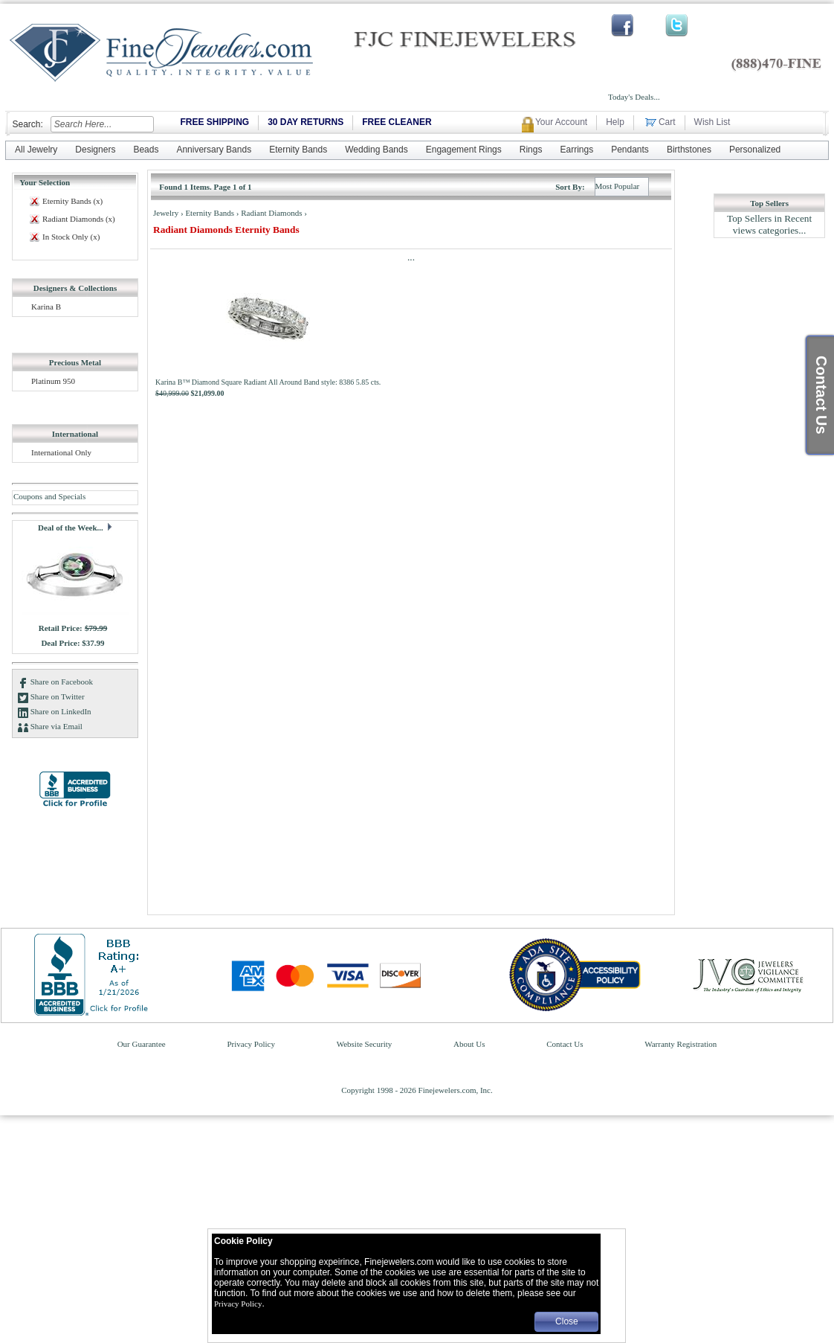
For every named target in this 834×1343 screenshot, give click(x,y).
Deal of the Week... (72, 527)
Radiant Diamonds (272, 212)
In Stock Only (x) (71, 236)
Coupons (27, 496)
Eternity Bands (210, 212)
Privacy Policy (252, 1043)
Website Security (365, 1043)
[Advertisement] (769, 470)
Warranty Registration (680, 1043)
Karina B (46, 306)
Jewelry (167, 212)
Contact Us (565, 1043)
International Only (61, 452)
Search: (27, 124)
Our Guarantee (142, 1043)
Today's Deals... (634, 96)
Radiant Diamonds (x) (78, 218)
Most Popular (617, 186)
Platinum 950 (53, 380)
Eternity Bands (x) (72, 200)
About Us (470, 1043)
